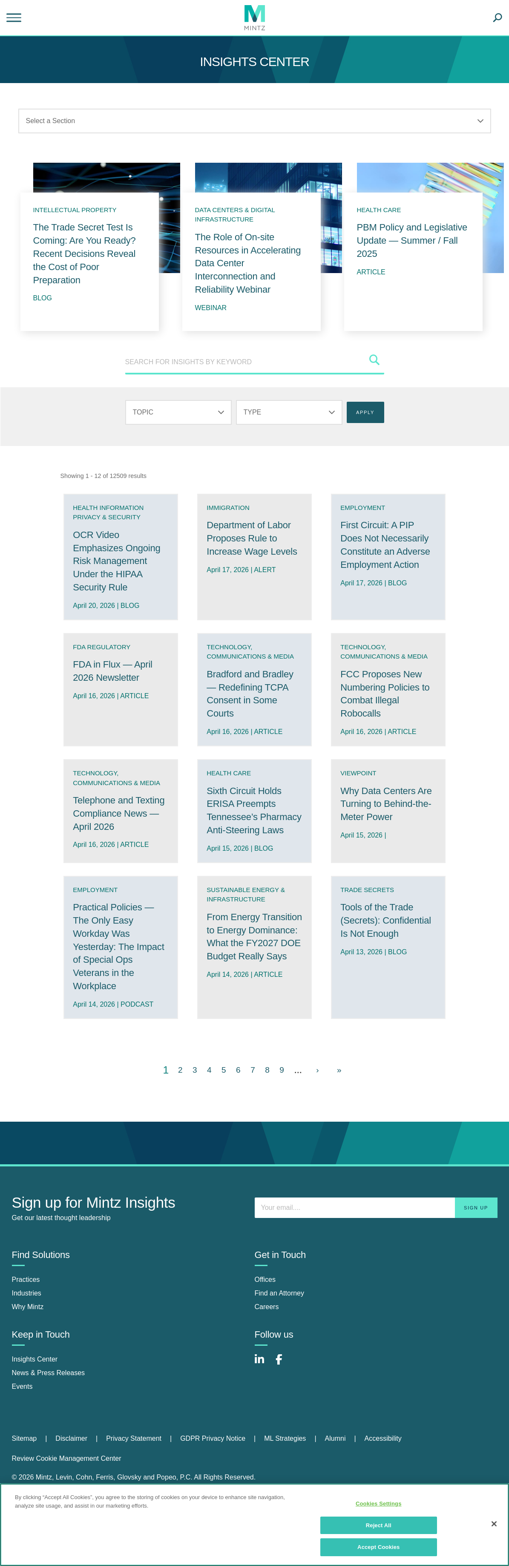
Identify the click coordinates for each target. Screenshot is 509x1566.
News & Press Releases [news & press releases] (48, 1421)
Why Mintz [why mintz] (28, 1355)
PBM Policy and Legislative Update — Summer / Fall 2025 (412, 240)
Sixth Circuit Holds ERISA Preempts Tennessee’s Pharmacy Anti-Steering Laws (250, 852)
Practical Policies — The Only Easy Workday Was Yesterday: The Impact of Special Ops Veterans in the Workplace (119, 995)
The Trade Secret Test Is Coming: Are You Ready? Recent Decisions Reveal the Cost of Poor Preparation (84, 253)
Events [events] (22, 1435)
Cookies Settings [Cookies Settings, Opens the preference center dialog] (379, 1503)
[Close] (494, 1523)
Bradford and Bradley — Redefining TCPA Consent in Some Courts (248, 722)
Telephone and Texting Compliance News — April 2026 (119, 859)
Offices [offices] (265, 1328)
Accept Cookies (378, 1547)
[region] (254, 1524)
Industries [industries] (26, 1342)
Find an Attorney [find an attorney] (280, 1342)
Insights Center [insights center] (35, 1408)
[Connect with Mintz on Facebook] (284, 1412)
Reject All (378, 1525)
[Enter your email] (376, 1256)
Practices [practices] (26, 1328)
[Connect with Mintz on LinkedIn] (263, 1412)
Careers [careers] (267, 1355)
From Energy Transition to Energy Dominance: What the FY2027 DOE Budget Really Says (253, 992)
